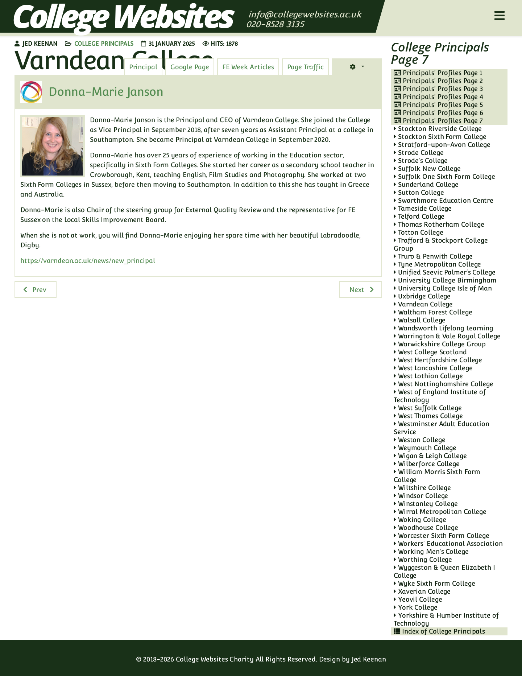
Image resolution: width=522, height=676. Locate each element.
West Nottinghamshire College (443, 384)
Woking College (420, 519)
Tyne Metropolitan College (437, 264)
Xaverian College (422, 591)
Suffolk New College (427, 168)
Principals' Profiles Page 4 (438, 96)
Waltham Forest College (433, 312)
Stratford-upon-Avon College (442, 144)
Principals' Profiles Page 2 (438, 80)
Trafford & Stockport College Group (441, 244)
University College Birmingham (445, 280)
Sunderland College (426, 184)
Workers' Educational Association (448, 543)
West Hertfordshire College (438, 360)
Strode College (418, 152)
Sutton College (419, 192)
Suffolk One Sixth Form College (444, 176)
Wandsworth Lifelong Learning (443, 328)
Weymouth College (425, 448)
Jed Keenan (369, 659)
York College (416, 607)
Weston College (419, 440)
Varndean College (423, 304)
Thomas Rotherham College (439, 224)
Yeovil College (418, 599)
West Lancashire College (433, 368)
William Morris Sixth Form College (437, 475)
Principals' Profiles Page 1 (438, 73)
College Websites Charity (215, 659)
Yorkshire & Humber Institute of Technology (446, 619)
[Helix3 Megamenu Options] (499, 16)
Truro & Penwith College (433, 256)
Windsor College (421, 495)
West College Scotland (430, 352)
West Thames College (428, 416)
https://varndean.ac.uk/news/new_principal (87, 260)
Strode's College (421, 160)
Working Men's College (431, 551)
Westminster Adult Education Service (441, 428)
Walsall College (420, 320)
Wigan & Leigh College (430, 455)
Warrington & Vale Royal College (447, 336)
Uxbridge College (422, 296)
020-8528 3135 (276, 24)
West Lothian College (428, 376)
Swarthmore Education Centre (443, 200)
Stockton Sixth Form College (440, 136)
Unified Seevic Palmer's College (445, 272)
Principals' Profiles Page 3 (438, 88)
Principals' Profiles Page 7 (438, 120)
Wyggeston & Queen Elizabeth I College (444, 571)
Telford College (419, 216)
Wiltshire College (422, 487)
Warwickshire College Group (440, 344)
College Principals (103, 43)
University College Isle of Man (443, 288)
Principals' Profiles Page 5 (438, 104)
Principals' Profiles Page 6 (438, 112)
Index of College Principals (439, 631)
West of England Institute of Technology (440, 396)
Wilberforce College (427, 463)
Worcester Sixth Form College (441, 535)
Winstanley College (426, 503)
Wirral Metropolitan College (440, 511)
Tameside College (423, 208)
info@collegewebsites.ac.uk (304, 14)
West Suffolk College (428, 408)
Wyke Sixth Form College (434, 583)
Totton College (418, 232)
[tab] (305, 67)
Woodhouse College (426, 527)
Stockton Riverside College (438, 128)
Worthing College (423, 559)
